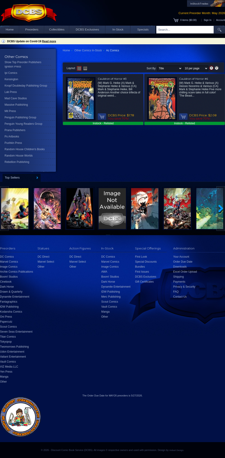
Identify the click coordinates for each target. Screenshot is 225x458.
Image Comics (9, 266)
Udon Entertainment (12, 351)
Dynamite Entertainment (14, 296)
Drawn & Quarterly (11, 291)
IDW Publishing (9, 306)
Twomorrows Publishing (14, 346)
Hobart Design (176, 450)
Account (220, 20)
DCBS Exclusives (87, 29)
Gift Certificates (144, 281)
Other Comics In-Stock (88, 50)
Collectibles (56, 29)
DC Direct (43, 256)
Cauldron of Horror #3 (112, 78)
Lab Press (11, 92)
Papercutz (6, 321)
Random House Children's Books (25, 149)
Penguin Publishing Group (20, 117)
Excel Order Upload (185, 271)
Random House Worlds (19, 155)
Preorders (31, 29)
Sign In (208, 20)
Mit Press (10, 111)
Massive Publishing (16, 104)
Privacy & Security (184, 286)
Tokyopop (6, 341)
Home (10, 29)
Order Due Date (182, 261)
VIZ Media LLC (9, 366)
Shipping (178, 276)
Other (3, 381)
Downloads (180, 266)
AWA (104, 271)
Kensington (11, 79)
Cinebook (6, 281)
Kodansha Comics (11, 311)
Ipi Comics (11, 73)
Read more (49, 41)
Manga (4, 376)
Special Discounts (146, 261)
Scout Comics (8, 326)
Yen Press (6, 371)
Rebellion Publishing (17, 162)
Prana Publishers (15, 130)
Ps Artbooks (12, 136)
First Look (141, 256)
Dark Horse (7, 286)
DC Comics (7, 256)
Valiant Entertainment (13, 356)
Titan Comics (8, 336)
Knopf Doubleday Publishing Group (26, 85)
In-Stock (117, 29)
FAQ (176, 291)
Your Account (181, 256)
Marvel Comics (9, 261)
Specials (143, 29)
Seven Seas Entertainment (16, 331)
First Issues (142, 271)
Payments (179, 281)
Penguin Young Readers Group (23, 123)
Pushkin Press (13, 142)
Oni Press (6, 316)
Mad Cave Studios (16, 98)
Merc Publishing (110, 296)
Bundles (140, 266)
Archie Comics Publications (16, 271)
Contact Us (180, 296)
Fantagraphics (8, 301)
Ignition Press (13, 66)
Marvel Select (46, 261)
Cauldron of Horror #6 (193, 78)
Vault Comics (8, 361)
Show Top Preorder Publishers (23, 62)
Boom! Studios (9, 276)
